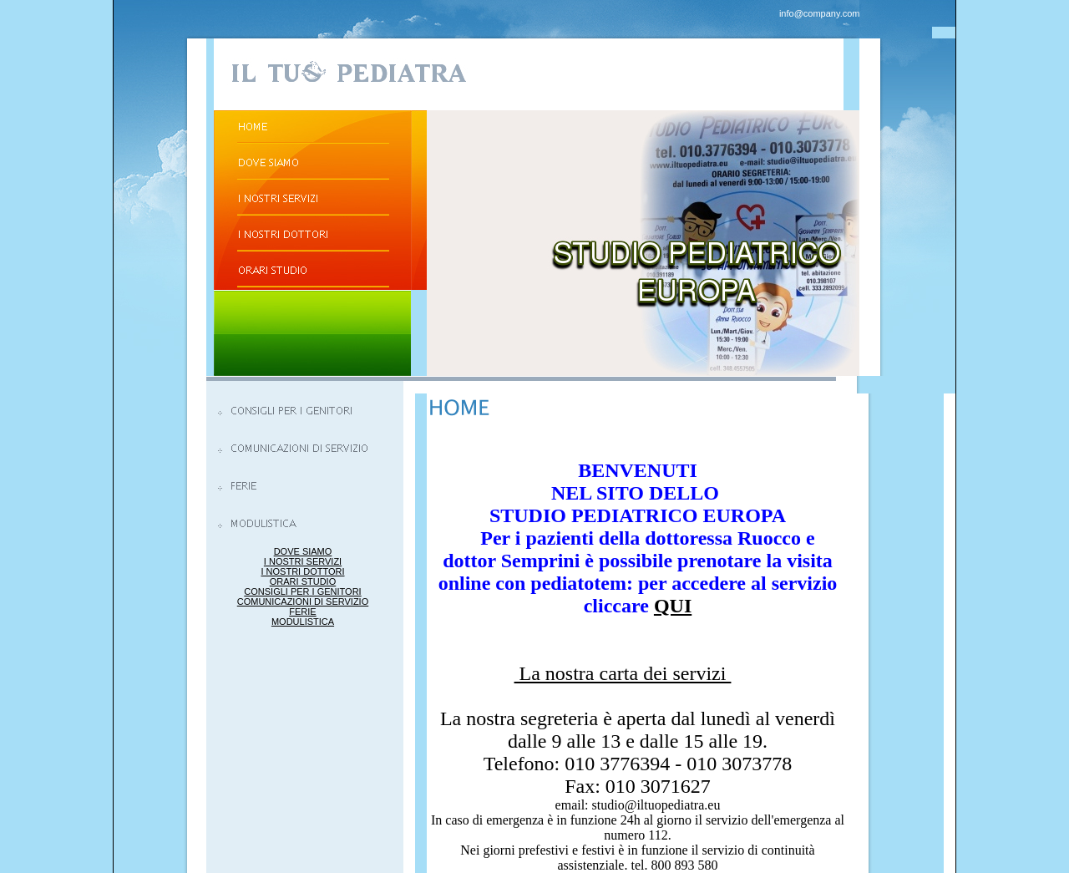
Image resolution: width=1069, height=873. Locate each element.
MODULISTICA (302, 622)
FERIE (302, 612)
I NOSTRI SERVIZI (303, 561)
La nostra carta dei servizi (623, 673)
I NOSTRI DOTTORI (302, 571)
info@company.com (819, 13)
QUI (673, 606)
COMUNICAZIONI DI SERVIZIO (302, 601)
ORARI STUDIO (303, 581)
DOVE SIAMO (303, 551)
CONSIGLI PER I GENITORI (302, 591)
